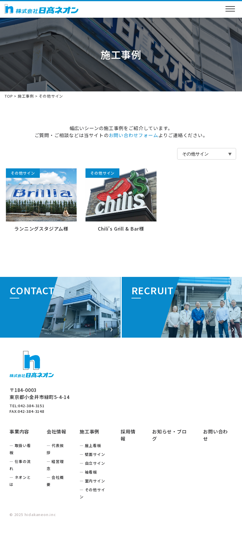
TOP (9, 96)
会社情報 (56, 448)
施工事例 (26, 96)
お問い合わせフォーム (133, 135)
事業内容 (19, 448)
